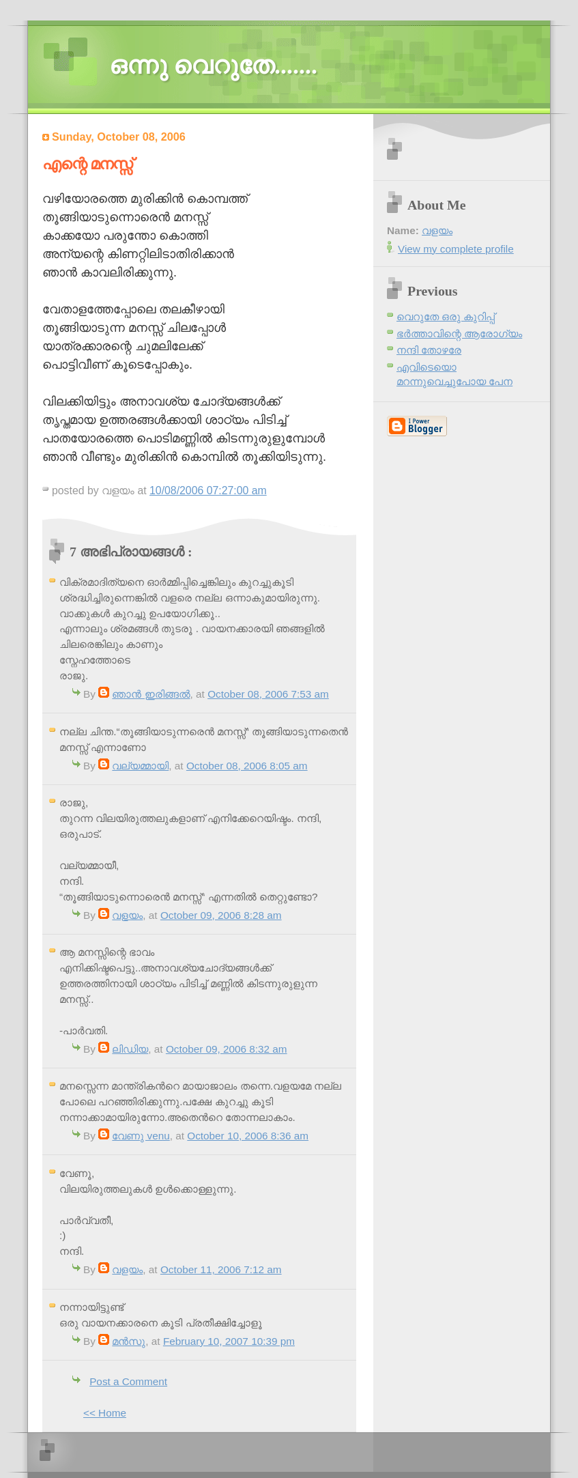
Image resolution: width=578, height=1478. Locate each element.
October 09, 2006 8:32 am (226, 1049)
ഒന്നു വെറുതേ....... (213, 65)
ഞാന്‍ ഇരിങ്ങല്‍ (151, 694)
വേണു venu (140, 1135)
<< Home (104, 1413)
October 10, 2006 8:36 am (247, 1135)
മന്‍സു (128, 1341)
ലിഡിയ (130, 1049)
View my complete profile (456, 249)
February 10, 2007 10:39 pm (229, 1341)
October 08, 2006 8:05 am (247, 765)
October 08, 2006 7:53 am (268, 694)
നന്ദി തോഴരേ (428, 350)
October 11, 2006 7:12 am (221, 1269)
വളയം (127, 915)
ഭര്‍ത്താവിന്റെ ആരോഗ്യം (459, 333)
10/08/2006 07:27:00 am (208, 490)
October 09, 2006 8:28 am (221, 915)
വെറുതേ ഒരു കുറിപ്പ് (445, 316)
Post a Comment (128, 1381)
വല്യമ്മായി (140, 765)
